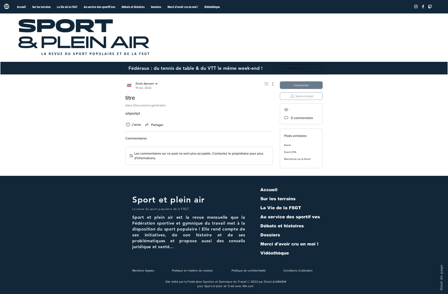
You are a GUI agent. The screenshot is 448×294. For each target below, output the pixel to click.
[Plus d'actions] (270, 83)
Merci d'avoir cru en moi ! (289, 244)
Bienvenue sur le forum (297, 159)
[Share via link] (153, 124)
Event (287, 145)
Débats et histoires (282, 226)
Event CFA (290, 152)
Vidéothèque (274, 253)
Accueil (269, 189)
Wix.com (248, 286)
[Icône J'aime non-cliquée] (128, 124)
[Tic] (430, 6)
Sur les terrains (278, 198)
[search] (301, 68)
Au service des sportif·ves (290, 217)
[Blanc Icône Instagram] (416, 6)
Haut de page (441, 277)
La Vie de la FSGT (280, 207)
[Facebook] (423, 6)
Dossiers (270, 235)
